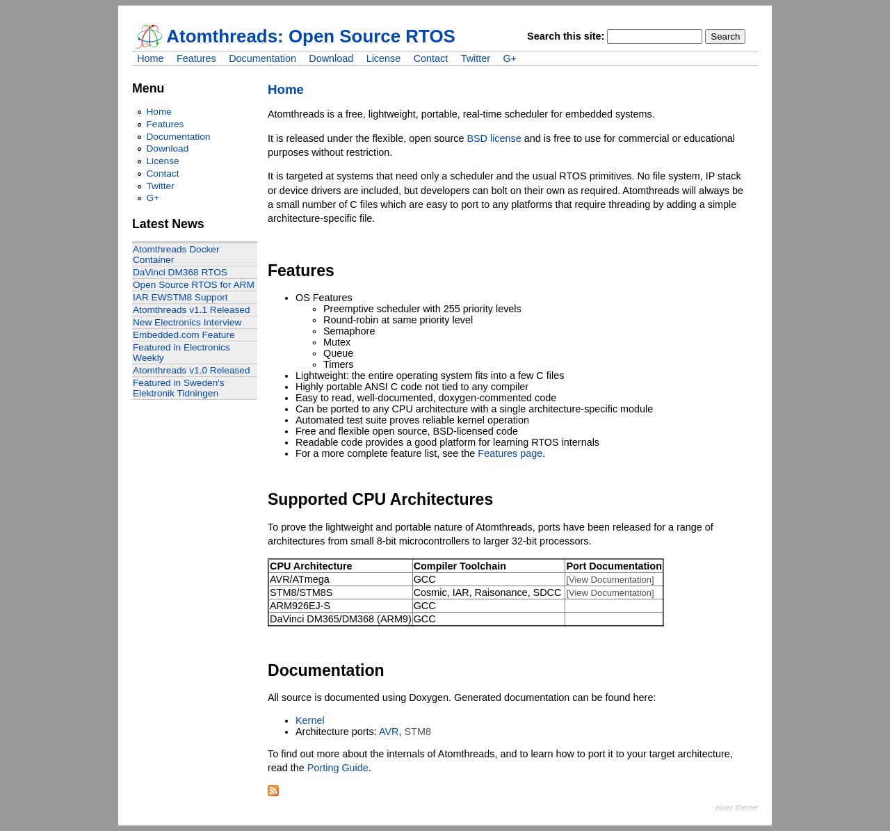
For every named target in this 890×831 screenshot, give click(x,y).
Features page (510, 453)
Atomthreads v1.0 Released (191, 370)
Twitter (475, 58)
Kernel (310, 720)
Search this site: (567, 36)
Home (150, 58)
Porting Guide (338, 767)
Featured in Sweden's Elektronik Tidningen (179, 388)
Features (196, 58)
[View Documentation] (610, 579)
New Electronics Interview (187, 322)
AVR (389, 731)
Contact (431, 58)
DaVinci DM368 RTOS (180, 272)
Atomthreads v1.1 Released (191, 310)
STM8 (418, 731)
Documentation (262, 58)
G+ (510, 58)
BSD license (494, 138)
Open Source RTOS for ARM (193, 285)
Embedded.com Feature (184, 335)
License (383, 58)
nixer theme (736, 807)
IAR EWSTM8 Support (180, 297)
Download (331, 58)
